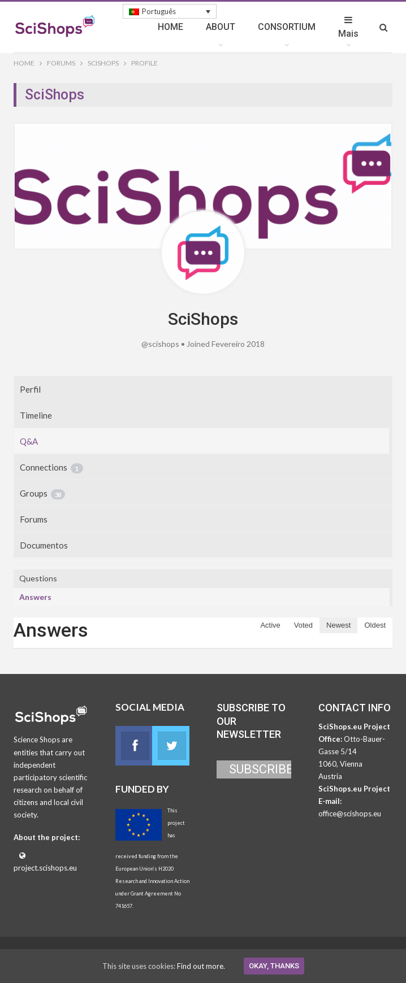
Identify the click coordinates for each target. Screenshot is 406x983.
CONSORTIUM (287, 26)
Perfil (30, 389)
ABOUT (220, 26)
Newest (338, 625)
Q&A (29, 441)
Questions (38, 578)
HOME (170, 26)
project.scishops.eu (45, 867)
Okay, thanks (274, 966)
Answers (35, 597)
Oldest (375, 625)
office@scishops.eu (349, 813)
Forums (33, 519)
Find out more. (201, 966)
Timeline (36, 415)
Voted (303, 625)
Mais (348, 27)
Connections (51, 467)
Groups (42, 493)
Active (270, 625)
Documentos (44, 545)
